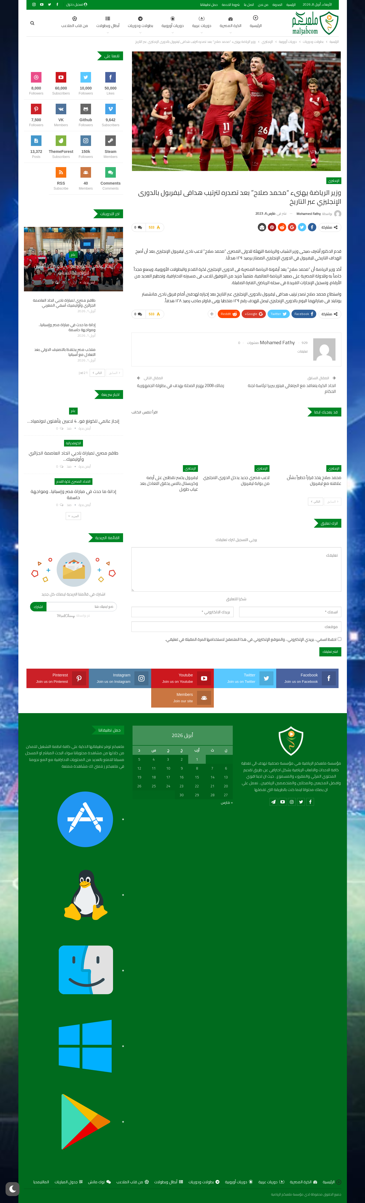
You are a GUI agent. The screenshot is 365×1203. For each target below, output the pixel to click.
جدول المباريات (68, 1181)
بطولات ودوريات (114, 22)
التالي (315, 501)
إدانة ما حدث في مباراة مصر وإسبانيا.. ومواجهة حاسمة (67, 327)
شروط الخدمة (231, 4)
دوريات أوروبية (146, 22)
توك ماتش (99, 1181)
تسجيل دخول (76, 4)
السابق (332, 501)
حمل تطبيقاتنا (209, 4)
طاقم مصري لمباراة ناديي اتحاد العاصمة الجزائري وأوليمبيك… (73, 456)
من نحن (263, 4)
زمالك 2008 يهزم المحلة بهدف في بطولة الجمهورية (180, 385)
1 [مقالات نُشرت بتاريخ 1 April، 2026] (197, 759)
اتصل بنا (249, 4)
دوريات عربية (175, 22)
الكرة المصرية (204, 22)
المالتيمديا (41, 1181)
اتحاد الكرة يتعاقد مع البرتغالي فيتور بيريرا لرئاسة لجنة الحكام (292, 388)
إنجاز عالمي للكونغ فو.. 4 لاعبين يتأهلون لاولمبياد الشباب (73, 269)
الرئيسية (291, 4)
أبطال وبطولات (81, 22)
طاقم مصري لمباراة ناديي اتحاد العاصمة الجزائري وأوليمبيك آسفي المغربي (64, 303)
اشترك (38, 606)
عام (73, 254)
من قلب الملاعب (132, 1181)
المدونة (277, 4)
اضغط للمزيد (52, 22)
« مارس (227, 802)
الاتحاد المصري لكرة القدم (73, 481)
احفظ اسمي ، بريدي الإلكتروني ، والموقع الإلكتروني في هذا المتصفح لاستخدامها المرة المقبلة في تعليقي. (250, 639)
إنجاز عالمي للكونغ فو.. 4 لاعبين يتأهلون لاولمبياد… (73, 421)
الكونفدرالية (73, 443)
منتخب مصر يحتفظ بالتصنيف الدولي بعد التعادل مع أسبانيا (64, 352)
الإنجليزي (333, 180)
